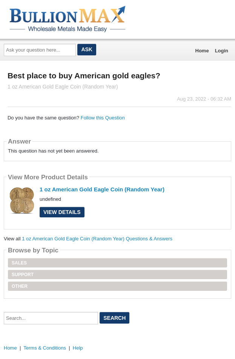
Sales (19, 263)
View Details (62, 212)
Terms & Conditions (44, 348)
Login (221, 50)
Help (78, 348)
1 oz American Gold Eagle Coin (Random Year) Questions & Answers (97, 238)
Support (23, 274)
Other (20, 286)
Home (202, 50)
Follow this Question (103, 118)
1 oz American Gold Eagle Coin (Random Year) (102, 189)
